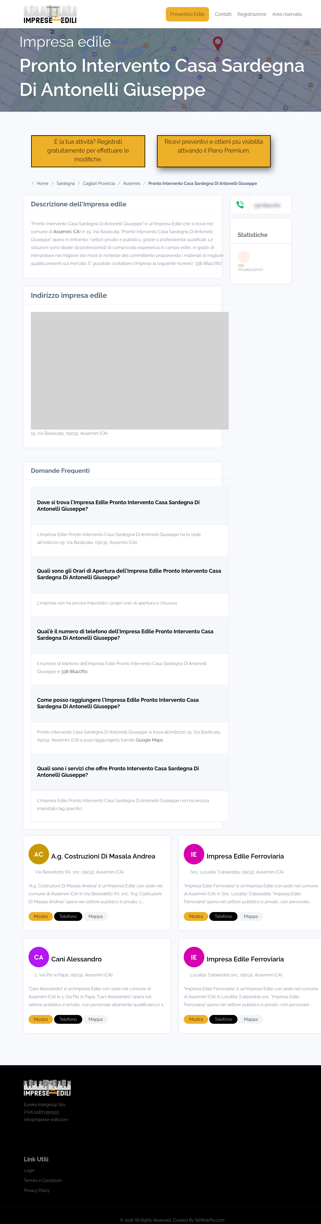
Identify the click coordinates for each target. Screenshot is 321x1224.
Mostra (41, 916)
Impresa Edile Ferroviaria (245, 856)
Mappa (95, 916)
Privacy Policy (37, 1190)
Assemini (62, 231)
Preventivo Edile (187, 14)
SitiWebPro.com (209, 1220)
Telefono (68, 916)
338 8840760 (74, 671)
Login (29, 1170)
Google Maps (149, 740)
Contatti (223, 14)
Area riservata (287, 14)
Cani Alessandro (76, 959)
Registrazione (252, 14)
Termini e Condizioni (42, 1180)
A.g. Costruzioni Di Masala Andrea (103, 856)
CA (77, 231)
